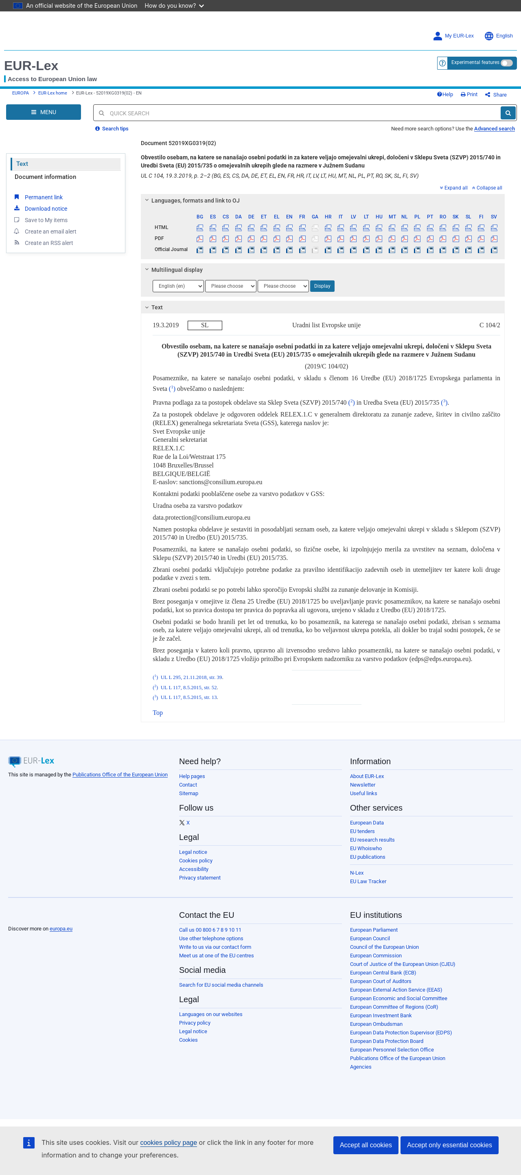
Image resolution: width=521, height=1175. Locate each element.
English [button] (498, 36)
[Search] (508, 112)
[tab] (322, 200)
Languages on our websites (211, 1014)
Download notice (40, 208)
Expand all (454, 188)
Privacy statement (200, 878)
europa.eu (61, 929)
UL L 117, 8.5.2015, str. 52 (189, 687)
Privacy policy (194, 1023)
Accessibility (193, 869)
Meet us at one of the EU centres (216, 955)
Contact (188, 785)
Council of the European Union (384, 947)
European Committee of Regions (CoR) (394, 1007)
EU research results (372, 840)
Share (496, 95)
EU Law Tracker (368, 881)
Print (469, 94)
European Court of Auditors (381, 981)
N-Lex (356, 873)
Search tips (112, 129)
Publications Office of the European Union (120, 775)
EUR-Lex (31, 65)
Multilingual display (172, 270)
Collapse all (487, 188)
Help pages (192, 776)
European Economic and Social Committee (398, 998)
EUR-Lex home (52, 93)
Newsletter (362, 785)
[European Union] (28, 915)
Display (322, 286)
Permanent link (38, 197)
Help (445, 94)
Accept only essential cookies (449, 1145)
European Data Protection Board (386, 1041)
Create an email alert (45, 231)
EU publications (367, 857)
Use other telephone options (211, 938)
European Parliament (374, 930)
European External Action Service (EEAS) (396, 990)
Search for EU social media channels (221, 985)
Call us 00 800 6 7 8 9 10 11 (210, 930)
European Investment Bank (381, 1015)
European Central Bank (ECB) (383, 973)
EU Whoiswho (366, 848)
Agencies (361, 1067)
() (172, 388)
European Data (367, 823)
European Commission (376, 955)
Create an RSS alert (43, 242)
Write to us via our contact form (215, 947)
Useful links (363, 793)
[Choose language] (178, 286)
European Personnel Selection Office (392, 1050)
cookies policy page (168, 1142)
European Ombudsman (376, 1024)
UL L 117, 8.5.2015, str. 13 (189, 698)
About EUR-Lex (367, 776)
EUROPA (20, 93)
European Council (370, 938)
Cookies (188, 1040)
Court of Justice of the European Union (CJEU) (402, 964)
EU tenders (362, 831)
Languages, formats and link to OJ (191, 200)
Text (22, 164)
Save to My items (40, 220)
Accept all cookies (366, 1145)
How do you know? (174, 5)
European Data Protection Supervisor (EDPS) (401, 1033)
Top (158, 712)
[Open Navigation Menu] (43, 112)
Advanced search (494, 129)
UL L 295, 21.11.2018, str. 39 (191, 677)
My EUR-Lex (453, 36)
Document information (45, 177)
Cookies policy (195, 861)
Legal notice (193, 852)
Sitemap (188, 793)
